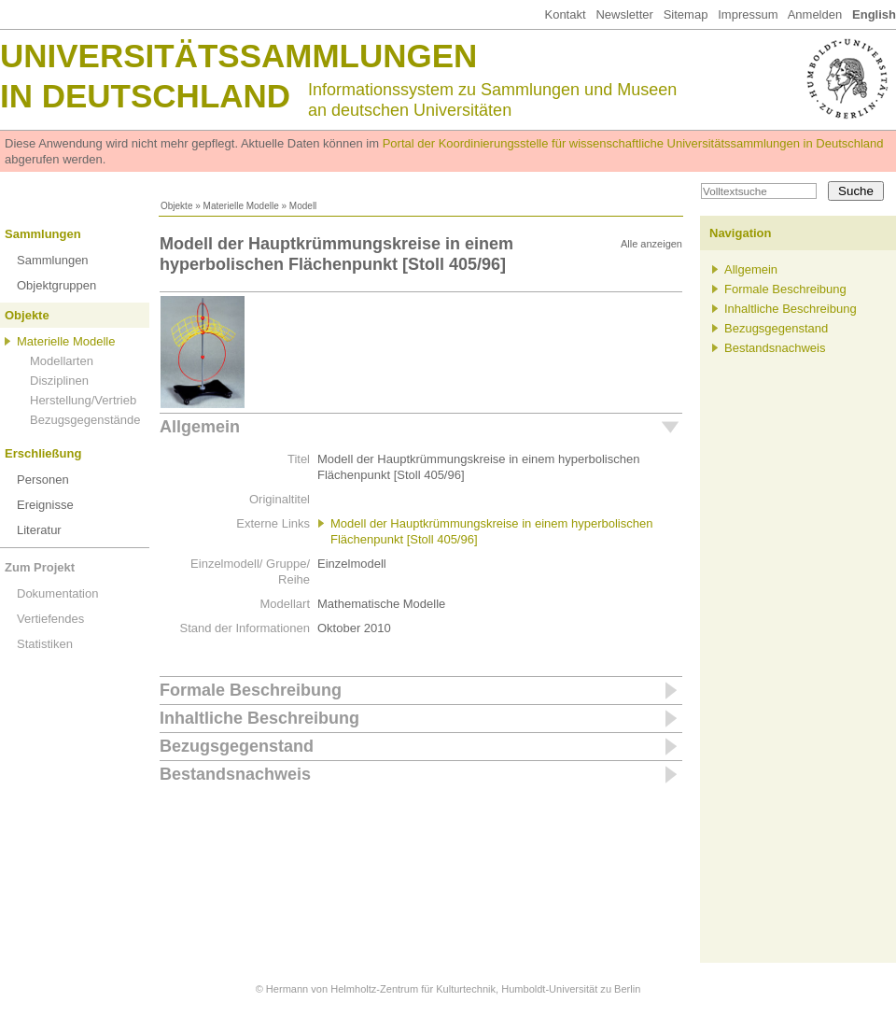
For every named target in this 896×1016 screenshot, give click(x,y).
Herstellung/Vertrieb (83, 400)
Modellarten (61, 361)
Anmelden (815, 14)
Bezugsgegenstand (237, 746)
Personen (43, 480)
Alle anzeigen (651, 243)
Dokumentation (57, 593)
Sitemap (686, 14)
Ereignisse (45, 505)
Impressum (747, 14)
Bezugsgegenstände (85, 420)
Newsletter (623, 14)
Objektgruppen (56, 285)
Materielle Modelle (241, 206)
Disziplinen (59, 381)
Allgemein (200, 426)
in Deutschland (145, 96)
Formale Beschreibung (251, 690)
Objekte (176, 206)
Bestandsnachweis (235, 774)
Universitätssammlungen (238, 55)
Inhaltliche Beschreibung (259, 718)
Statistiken (45, 644)
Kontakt (564, 14)
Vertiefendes (50, 619)
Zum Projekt (40, 567)
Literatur (39, 530)
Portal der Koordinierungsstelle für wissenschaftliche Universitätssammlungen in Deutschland (633, 143)
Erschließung (43, 453)
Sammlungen (43, 234)
